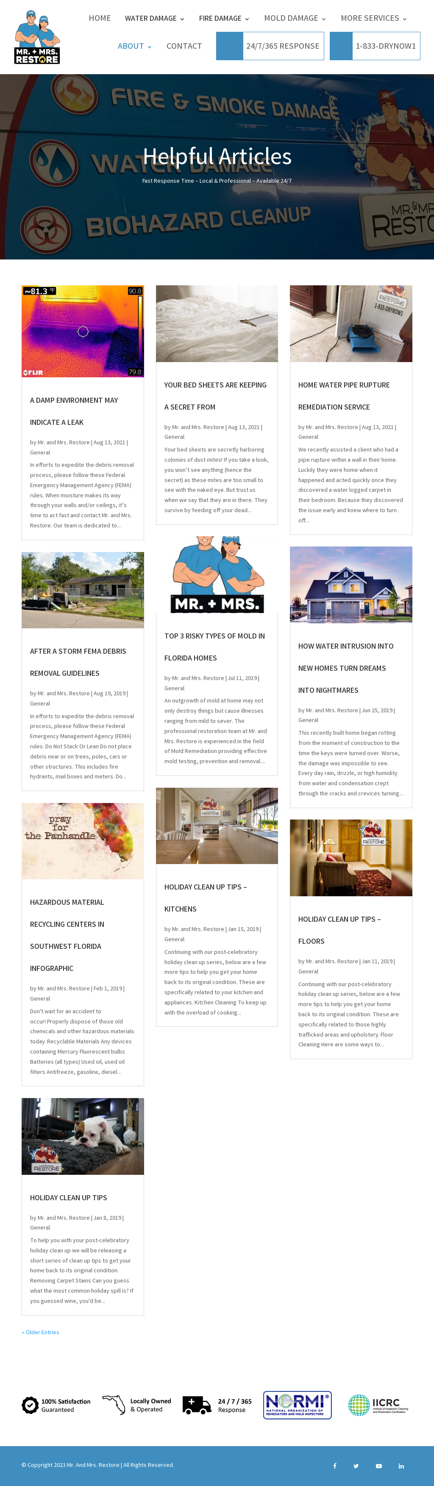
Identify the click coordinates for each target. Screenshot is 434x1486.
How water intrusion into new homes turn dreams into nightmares (346, 669)
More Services (370, 20)
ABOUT (131, 48)
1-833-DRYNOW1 (386, 48)
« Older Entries (40, 1333)
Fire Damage (220, 20)
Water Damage (151, 20)
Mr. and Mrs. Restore (64, 443)
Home (100, 20)
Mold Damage (291, 20)
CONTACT (184, 48)
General (40, 453)
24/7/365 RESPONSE (283, 48)
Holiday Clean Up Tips (68, 1198)
